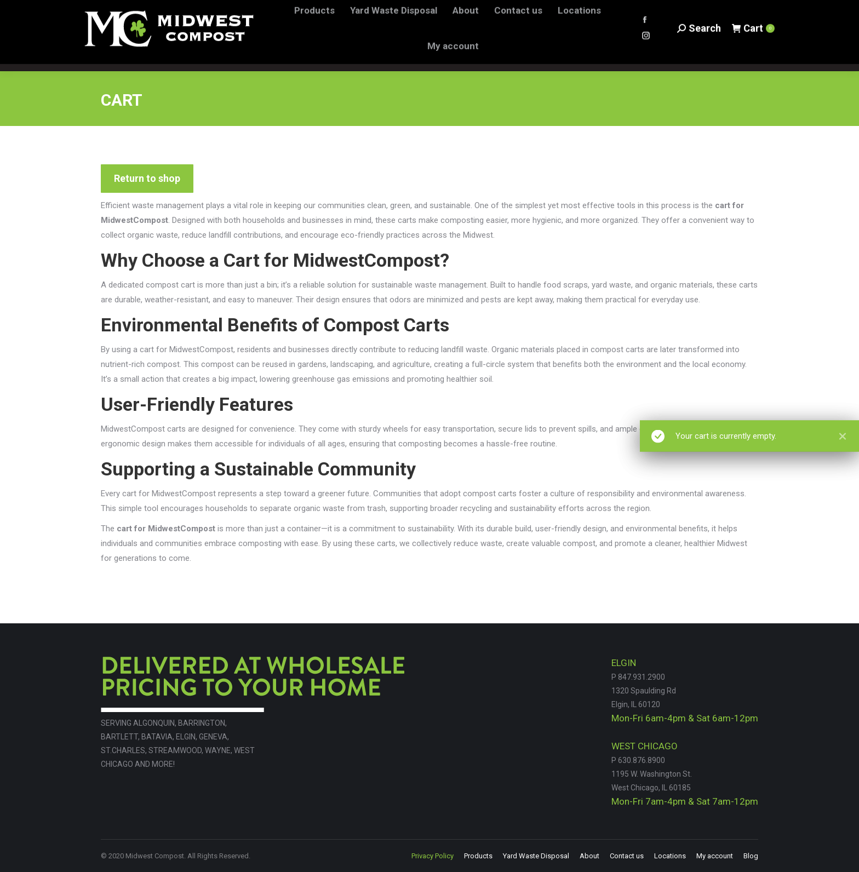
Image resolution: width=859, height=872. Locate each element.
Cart (753, 35)
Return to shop (147, 178)
